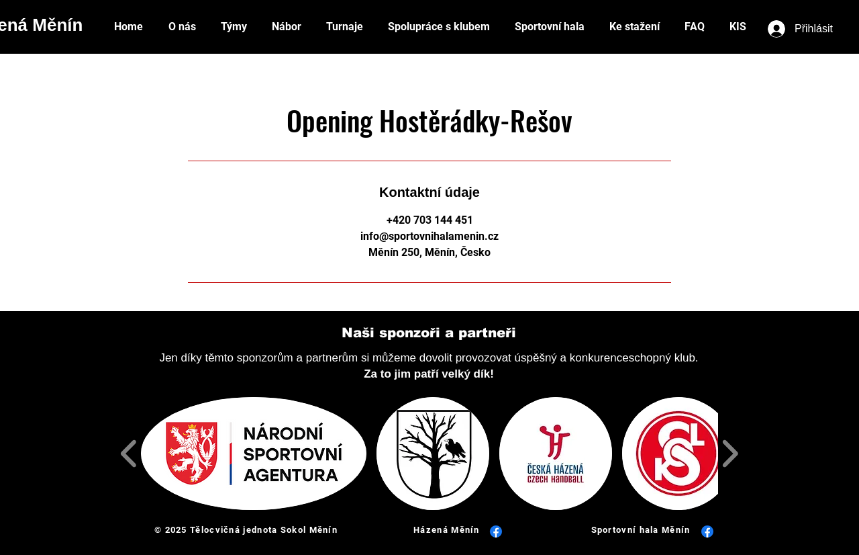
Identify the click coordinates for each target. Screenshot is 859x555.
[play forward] (730, 454)
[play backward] (129, 454)
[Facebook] (496, 531)
